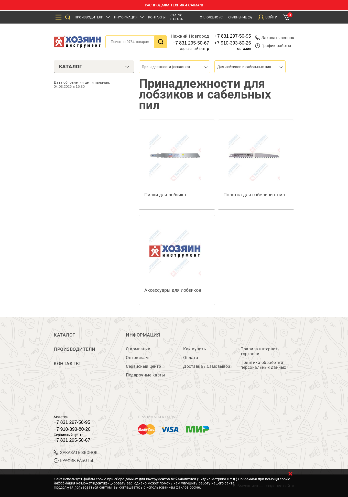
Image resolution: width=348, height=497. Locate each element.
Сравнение (240, 17)
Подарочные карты (145, 375)
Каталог (64, 335)
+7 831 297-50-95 (232, 36)
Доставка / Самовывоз (206, 366)
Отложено (211, 17)
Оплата (190, 357)
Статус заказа (176, 17)
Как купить (194, 349)
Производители (89, 17)
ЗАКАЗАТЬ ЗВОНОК (75, 452)
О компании (138, 349)
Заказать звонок (274, 37)
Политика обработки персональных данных (263, 365)
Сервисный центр (143, 366)
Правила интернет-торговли (260, 351)
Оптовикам (137, 357)
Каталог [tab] (94, 66)
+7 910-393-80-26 (232, 43)
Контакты (157, 17)
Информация (125, 17)
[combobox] (174, 66)
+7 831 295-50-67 (191, 43)
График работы (273, 45)
